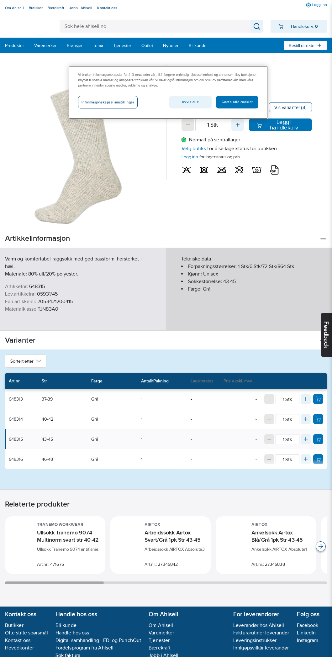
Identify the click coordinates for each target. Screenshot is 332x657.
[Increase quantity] (237, 124)
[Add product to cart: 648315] (318, 439)
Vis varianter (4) (290, 107)
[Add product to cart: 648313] (318, 399)
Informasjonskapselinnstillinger (108, 102)
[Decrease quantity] (188, 124)
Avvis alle (190, 102)
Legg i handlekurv (277, 125)
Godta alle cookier (237, 102)
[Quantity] (212, 124)
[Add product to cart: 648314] (318, 419)
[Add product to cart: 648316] (318, 459)
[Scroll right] (321, 546)
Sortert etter (25, 361)
